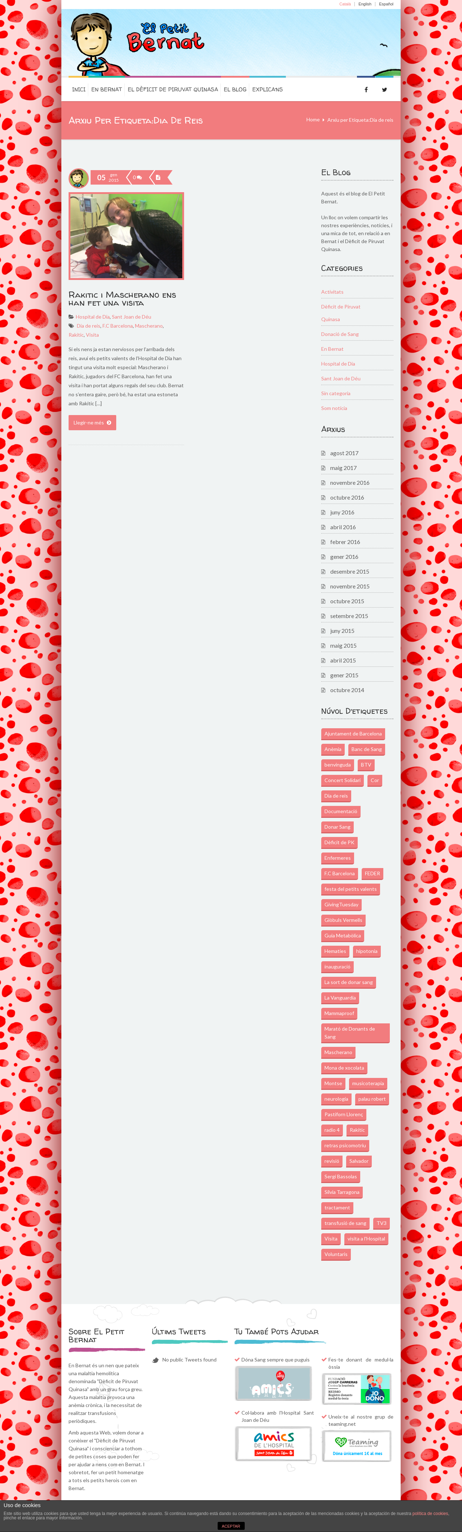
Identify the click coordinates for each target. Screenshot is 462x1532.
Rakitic (76, 335)
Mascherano (149, 326)
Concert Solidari (342, 780)
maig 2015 (343, 645)
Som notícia (334, 408)
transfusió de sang (345, 1223)
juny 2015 (342, 630)
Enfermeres (337, 858)
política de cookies (430, 1513)
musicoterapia (368, 1083)
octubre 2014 (347, 689)
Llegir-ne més (92, 422)
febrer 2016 (345, 541)
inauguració (337, 966)
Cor (375, 780)
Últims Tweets (179, 1331)
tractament (337, 1207)
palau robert (372, 1099)
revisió (331, 1161)
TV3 (381, 1223)
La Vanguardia (340, 997)
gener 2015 (344, 675)
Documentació (340, 811)
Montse (333, 1083)
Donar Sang (337, 827)
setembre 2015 (349, 615)
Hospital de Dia (93, 317)
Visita (92, 335)
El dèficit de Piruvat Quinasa (173, 89)
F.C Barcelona (118, 326)
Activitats (332, 292)
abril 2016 (343, 526)
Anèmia (332, 749)
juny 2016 (342, 512)
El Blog (235, 89)
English (364, 4)
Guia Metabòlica (342, 935)
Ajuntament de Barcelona (353, 733)
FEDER (372, 873)
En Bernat (106, 89)
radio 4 (332, 1130)
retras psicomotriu (345, 1145)
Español (386, 4)
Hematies (335, 951)
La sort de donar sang (348, 982)
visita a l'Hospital (366, 1238)
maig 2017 (343, 467)
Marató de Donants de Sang (349, 1033)
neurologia (336, 1099)
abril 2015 (343, 660)
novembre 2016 (350, 482)
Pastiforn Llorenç (343, 1114)
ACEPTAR (231, 1526)
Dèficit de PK (339, 842)
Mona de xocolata (344, 1068)
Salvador (359, 1161)
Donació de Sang (340, 334)
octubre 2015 (347, 600)
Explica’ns (267, 89)
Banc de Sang (367, 749)
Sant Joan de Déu (131, 317)
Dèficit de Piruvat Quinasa (341, 312)
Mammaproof (339, 1013)
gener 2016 (344, 556)
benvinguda (337, 764)
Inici (79, 89)
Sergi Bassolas (340, 1176)
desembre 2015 (349, 571)
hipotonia (367, 951)
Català (345, 4)
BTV (366, 764)
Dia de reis (88, 326)
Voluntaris (336, 1254)
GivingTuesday (341, 904)
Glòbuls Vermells (343, 920)
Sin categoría (335, 393)
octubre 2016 (347, 497)
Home (313, 119)
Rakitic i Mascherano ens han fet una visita (122, 298)
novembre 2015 (350, 586)
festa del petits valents (350, 889)
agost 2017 (344, 452)
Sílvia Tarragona (341, 1192)
